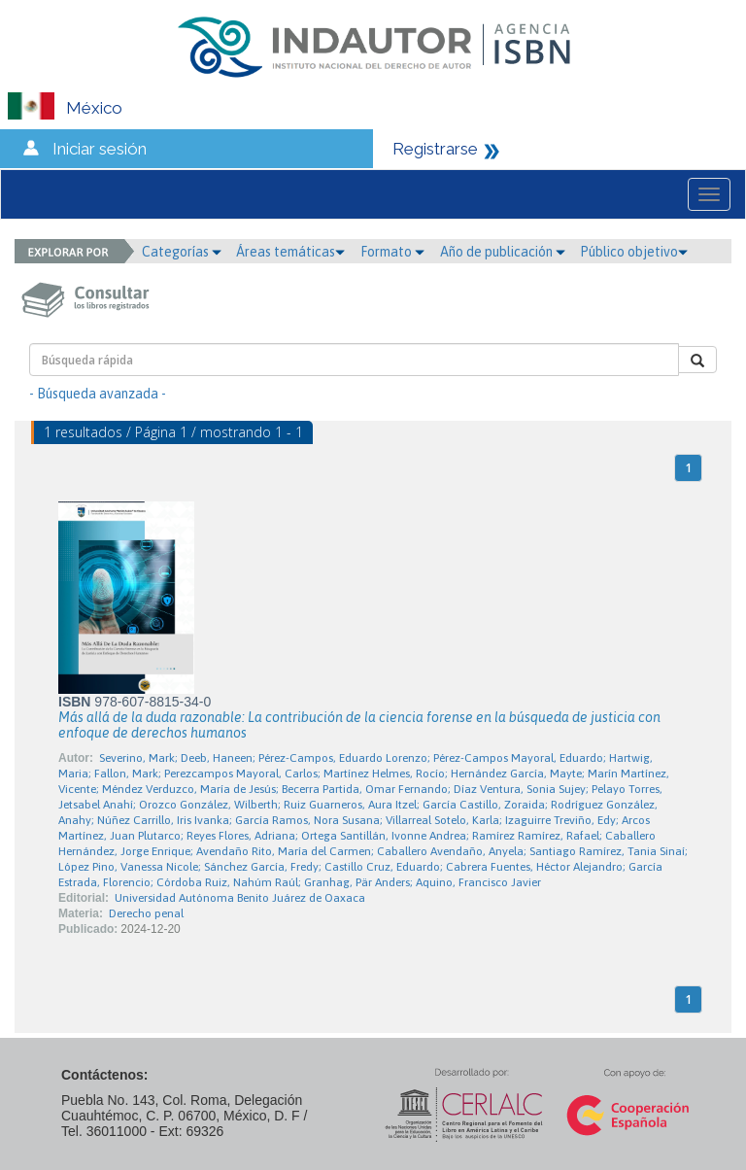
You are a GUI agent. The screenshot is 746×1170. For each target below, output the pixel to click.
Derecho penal (146, 913)
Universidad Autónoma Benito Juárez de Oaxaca (240, 898)
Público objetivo (634, 251)
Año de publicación (502, 251)
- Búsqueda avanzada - (97, 393)
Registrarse (435, 148)
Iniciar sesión (99, 148)
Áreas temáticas (290, 251)
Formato (392, 251)
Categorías (181, 251)
